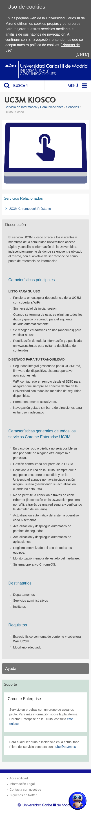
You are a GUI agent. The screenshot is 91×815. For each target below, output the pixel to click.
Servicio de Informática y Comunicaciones (33, 107)
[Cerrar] (82, 54)
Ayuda (10, 668)
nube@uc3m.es (65, 747)
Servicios (72, 107)
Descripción (15, 224)
